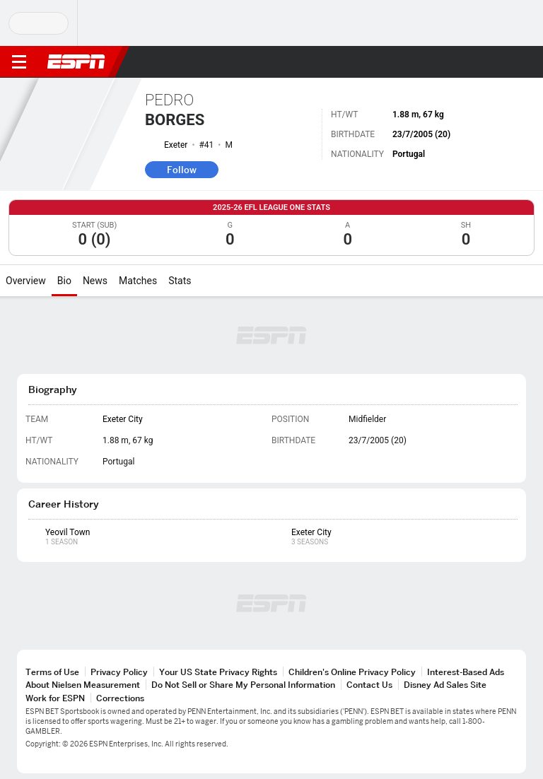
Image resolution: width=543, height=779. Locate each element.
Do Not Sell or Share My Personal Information (243, 684)
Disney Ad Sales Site (445, 684)
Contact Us (369, 684)
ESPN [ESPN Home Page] (76, 61)
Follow (182, 169)
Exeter (175, 145)
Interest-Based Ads (465, 672)
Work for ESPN (55, 698)
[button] (504, 62)
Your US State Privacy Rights (218, 672)
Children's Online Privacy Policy (352, 672)
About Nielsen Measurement (82, 684)
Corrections (120, 698)
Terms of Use (52, 672)
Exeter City (123, 419)
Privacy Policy (119, 672)
